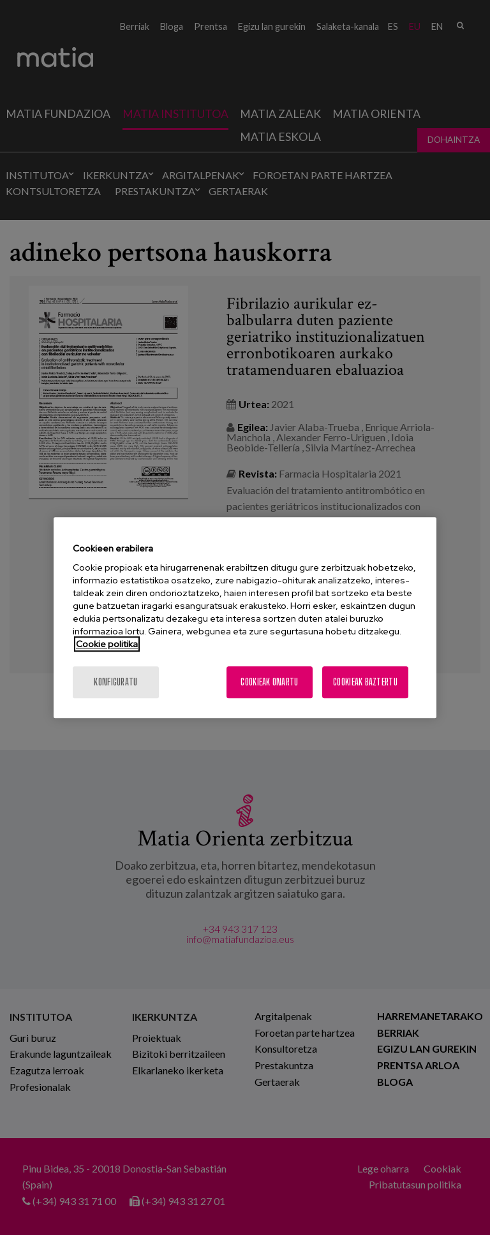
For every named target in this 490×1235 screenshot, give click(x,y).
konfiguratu (115, 681)
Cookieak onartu (269, 681)
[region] (245, 618)
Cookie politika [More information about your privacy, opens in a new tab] (107, 644)
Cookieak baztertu (365, 681)
